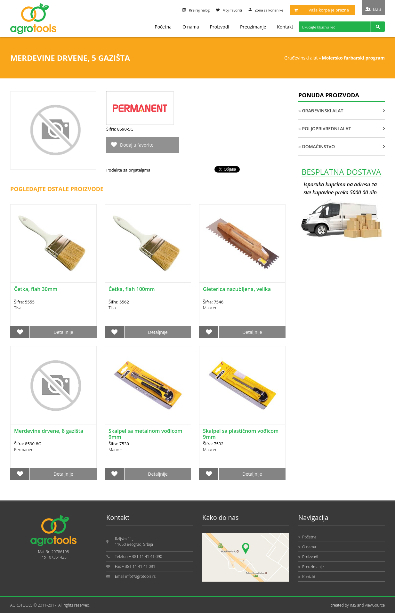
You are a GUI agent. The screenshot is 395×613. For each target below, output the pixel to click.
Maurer (210, 308)
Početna (163, 27)
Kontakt (285, 27)
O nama (190, 27)
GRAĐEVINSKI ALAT (301, 58)
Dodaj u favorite (136, 145)
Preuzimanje (253, 27)
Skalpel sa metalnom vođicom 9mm (145, 433)
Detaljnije (63, 332)
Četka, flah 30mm (35, 289)
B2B (377, 9)
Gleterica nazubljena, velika (237, 289)
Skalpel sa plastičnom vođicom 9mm (240, 433)
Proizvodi (219, 27)
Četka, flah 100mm (132, 289)
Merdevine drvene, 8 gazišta (48, 430)
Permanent (24, 449)
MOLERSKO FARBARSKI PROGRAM (353, 58)
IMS (353, 605)
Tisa (17, 308)
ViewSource (375, 605)
